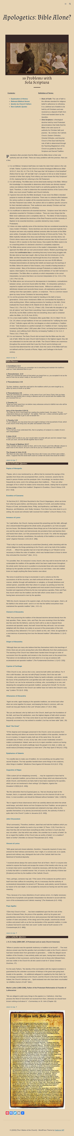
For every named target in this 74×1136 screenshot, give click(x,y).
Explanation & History (19, 99)
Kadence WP (59, 1130)
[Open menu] (65, 3)
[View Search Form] (70, 4)
